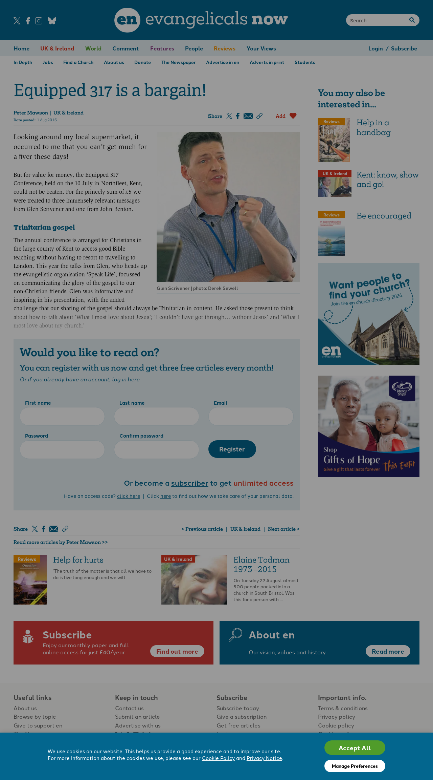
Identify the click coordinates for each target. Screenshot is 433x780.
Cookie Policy (218, 757)
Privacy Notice (264, 757)
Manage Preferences (355, 765)
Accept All (355, 747)
